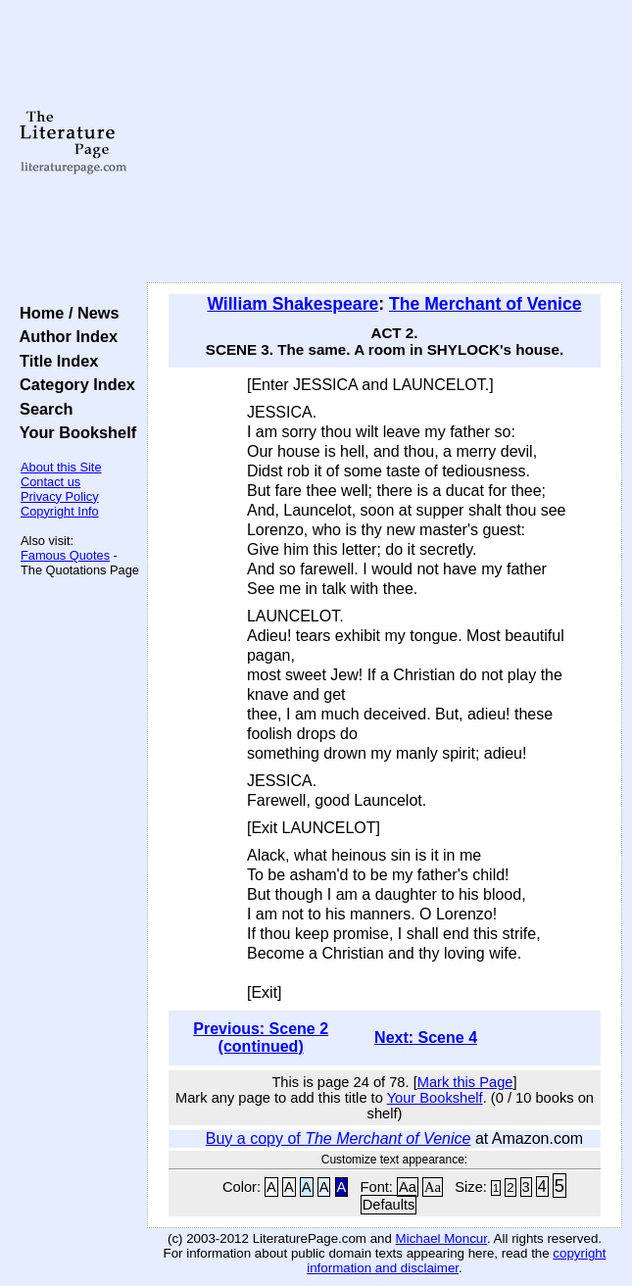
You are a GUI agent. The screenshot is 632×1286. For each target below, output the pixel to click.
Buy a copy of (338, 1138)
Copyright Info (60, 511)
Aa (407, 1187)
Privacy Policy (60, 496)
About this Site (61, 467)
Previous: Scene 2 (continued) (260, 1037)
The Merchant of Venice (485, 304)
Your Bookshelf (73, 432)
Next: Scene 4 (425, 1037)
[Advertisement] (384, 142)
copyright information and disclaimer (456, 1260)
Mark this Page (465, 1082)
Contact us (50, 481)
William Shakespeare (292, 304)
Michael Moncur (441, 1238)
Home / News (65, 313)
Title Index (54, 361)
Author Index (64, 336)
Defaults (389, 1204)
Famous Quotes (65, 555)
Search (42, 409)
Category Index (73, 384)
